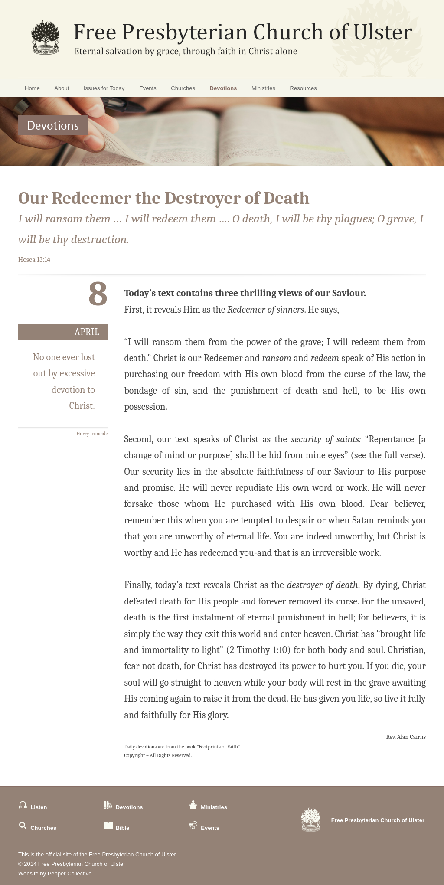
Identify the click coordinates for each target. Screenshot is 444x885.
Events (148, 88)
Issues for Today (104, 88)
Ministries (263, 88)
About (61, 88)
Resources (303, 88)
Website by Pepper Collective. (55, 873)
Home (32, 88)
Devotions (223, 88)
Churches (183, 88)
